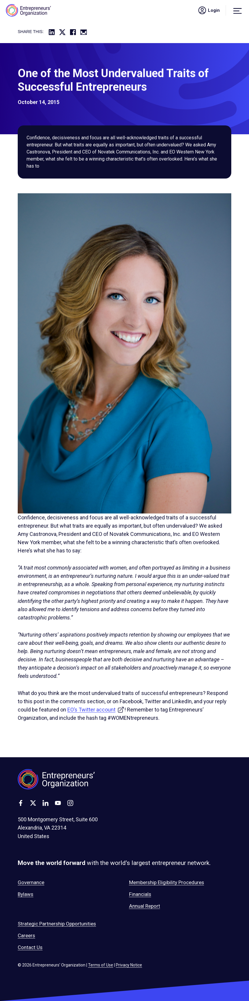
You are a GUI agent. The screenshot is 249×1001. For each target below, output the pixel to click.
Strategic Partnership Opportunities (57, 924)
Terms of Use (100, 965)
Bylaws (25, 894)
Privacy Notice (129, 965)
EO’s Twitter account (95, 709)
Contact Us (30, 947)
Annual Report (144, 906)
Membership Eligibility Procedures (166, 882)
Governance (31, 882)
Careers (26, 935)
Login (208, 10)
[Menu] (237, 10)
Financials (140, 894)
